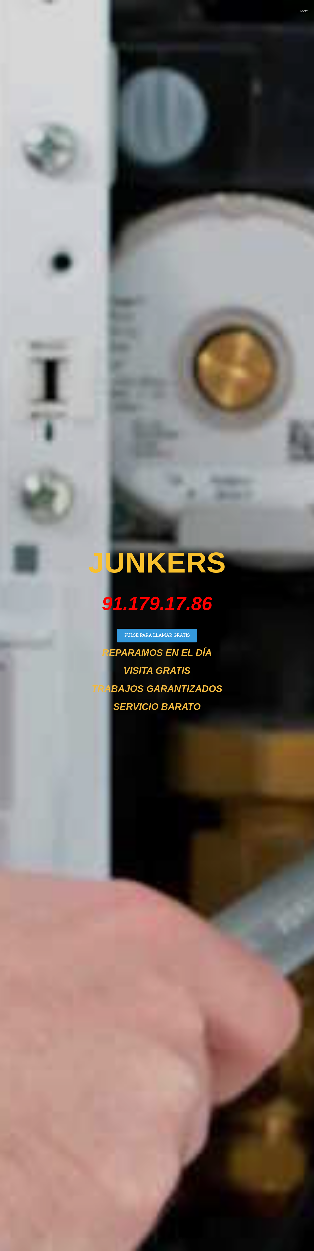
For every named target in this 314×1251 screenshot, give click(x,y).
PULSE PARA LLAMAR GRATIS (157, 635)
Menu (305, 11)
